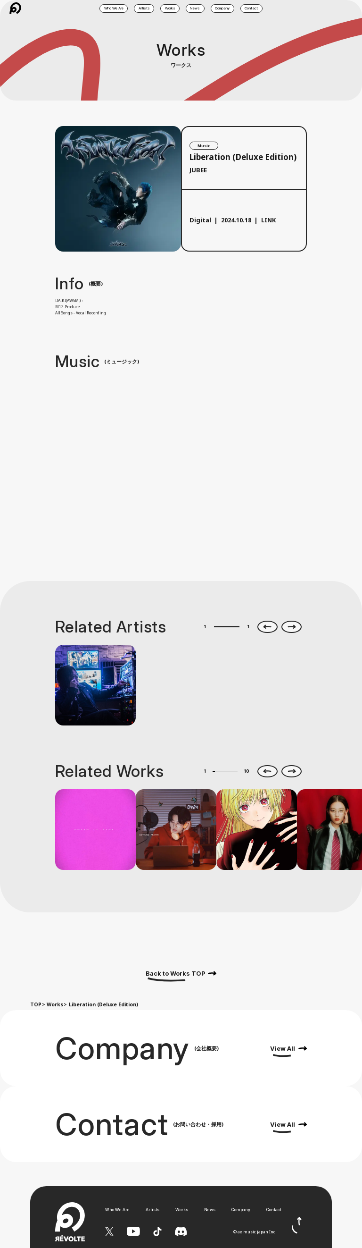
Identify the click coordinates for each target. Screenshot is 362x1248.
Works (55, 1004)
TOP (35, 1004)
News (209, 1209)
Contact (273, 1209)
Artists (152, 1209)
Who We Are (117, 1209)
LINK (268, 220)
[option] (95, 685)
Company (240, 1209)
